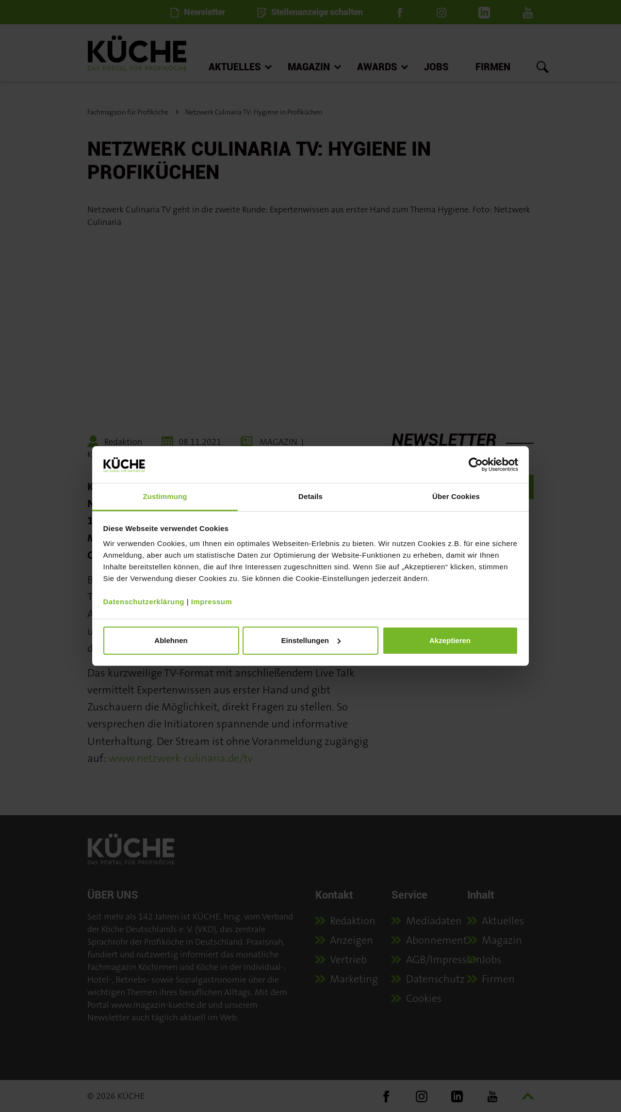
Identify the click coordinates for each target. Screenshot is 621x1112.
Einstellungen (311, 640)
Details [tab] (310, 496)
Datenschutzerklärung (144, 601)
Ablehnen (170, 640)
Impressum (211, 601)
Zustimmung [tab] (165, 496)
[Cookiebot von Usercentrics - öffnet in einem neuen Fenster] (475, 464)
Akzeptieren (450, 640)
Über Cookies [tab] (456, 496)
